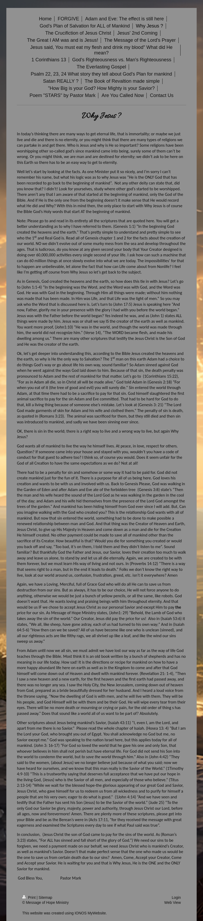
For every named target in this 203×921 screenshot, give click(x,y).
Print (29, 897)
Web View (172, 902)
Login (176, 897)
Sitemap (45, 897)
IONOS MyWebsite (90, 913)
